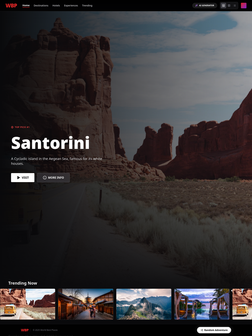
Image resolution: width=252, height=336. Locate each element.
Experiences (71, 5)
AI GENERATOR (204, 5)
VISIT (23, 178)
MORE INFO (53, 178)
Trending (87, 5)
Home (26, 5)
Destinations (41, 5)
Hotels (56, 5)
